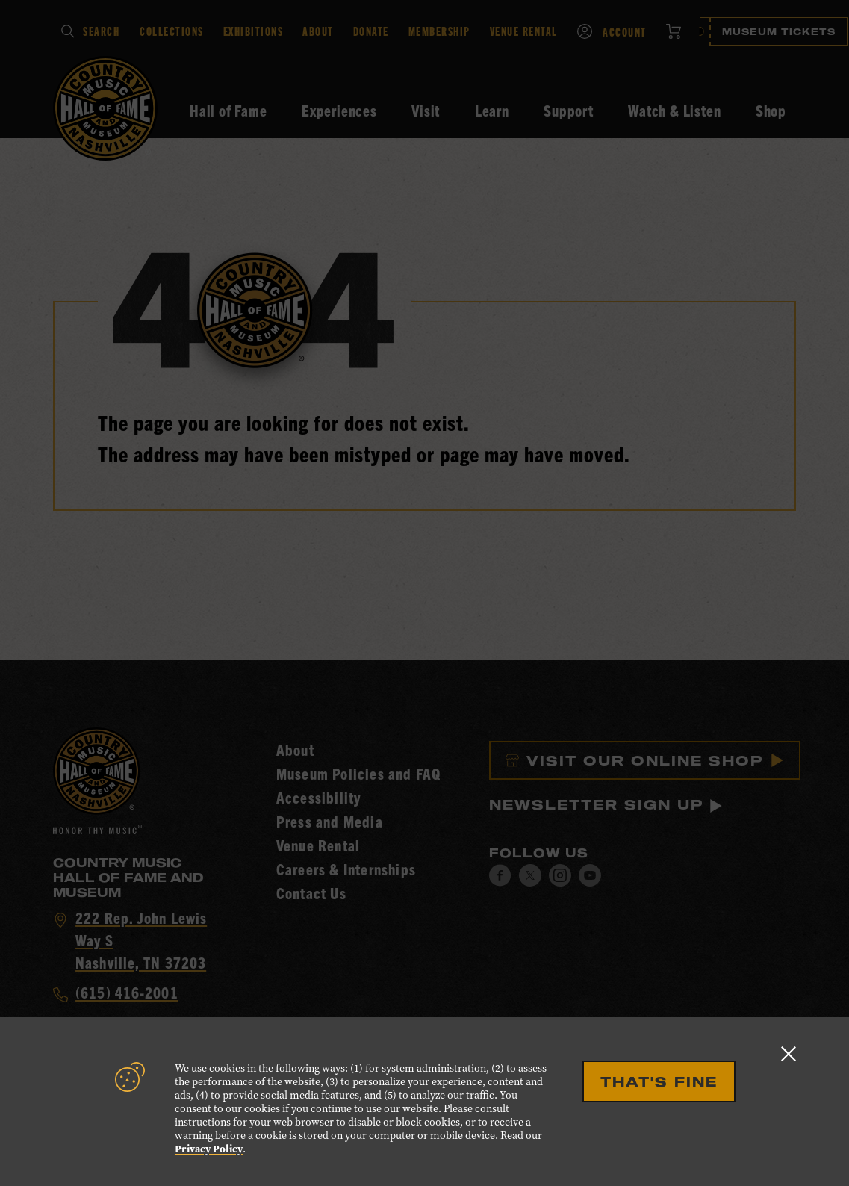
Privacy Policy (209, 1149)
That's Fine (659, 1081)
